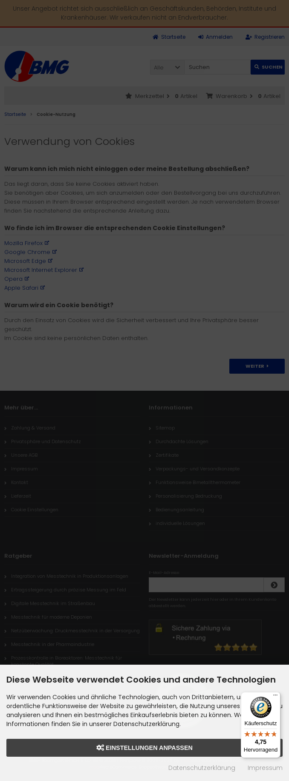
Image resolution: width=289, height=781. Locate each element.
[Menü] (275, 697)
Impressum (265, 768)
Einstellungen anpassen (144, 747)
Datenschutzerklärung (201, 768)
